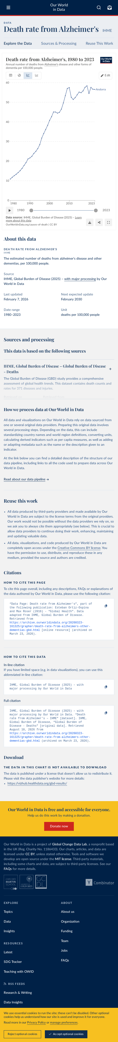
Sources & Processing (58, 43)
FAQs (8, 878)
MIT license (63, 868)
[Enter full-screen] (108, 222)
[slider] (31, 210)
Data (7, 931)
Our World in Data (59, 7)
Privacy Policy (36, 1022)
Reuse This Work (99, 43)
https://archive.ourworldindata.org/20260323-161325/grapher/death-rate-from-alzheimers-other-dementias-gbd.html (50, 630)
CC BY (53, 224)
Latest (8, 961)
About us (67, 921)
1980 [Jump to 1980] (21, 210)
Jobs (64, 960)
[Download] (89, 222)
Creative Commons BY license (78, 548)
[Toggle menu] (8, 7)
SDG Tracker (13, 971)
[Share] (99, 222)
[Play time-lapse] (9, 210)
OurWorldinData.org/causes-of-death (27, 224)
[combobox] (99, 7)
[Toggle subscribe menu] (109, 7)
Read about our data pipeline (26, 479)
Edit (107, 75)
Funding (66, 940)
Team (64, 950)
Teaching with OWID (19, 981)
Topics (8, 921)
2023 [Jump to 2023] (106, 210)
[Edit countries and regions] (105, 75)
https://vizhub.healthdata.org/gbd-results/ (37, 793)
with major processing (80, 279)
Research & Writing (18, 1002)
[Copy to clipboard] (100, 606)
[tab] (10, 75)
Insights (9, 940)
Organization (70, 931)
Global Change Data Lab (69, 853)
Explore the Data (18, 43)
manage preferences (64, 1022)
